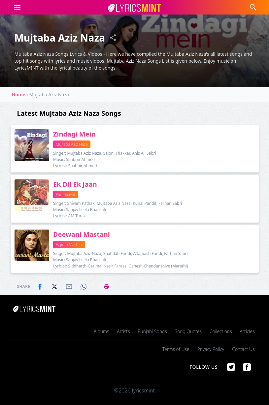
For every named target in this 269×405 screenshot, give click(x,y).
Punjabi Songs (152, 331)
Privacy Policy (210, 349)
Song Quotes (188, 331)
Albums (101, 331)
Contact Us (243, 349)
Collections (221, 331)
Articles (247, 331)
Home (18, 94)
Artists (123, 331)
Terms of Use (175, 349)
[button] (17, 7)
